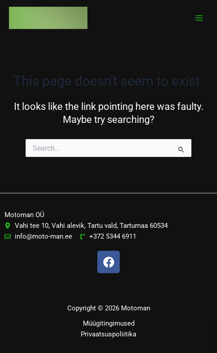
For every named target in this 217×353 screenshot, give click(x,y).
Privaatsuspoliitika (108, 334)
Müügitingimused (109, 323)
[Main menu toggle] (199, 18)
